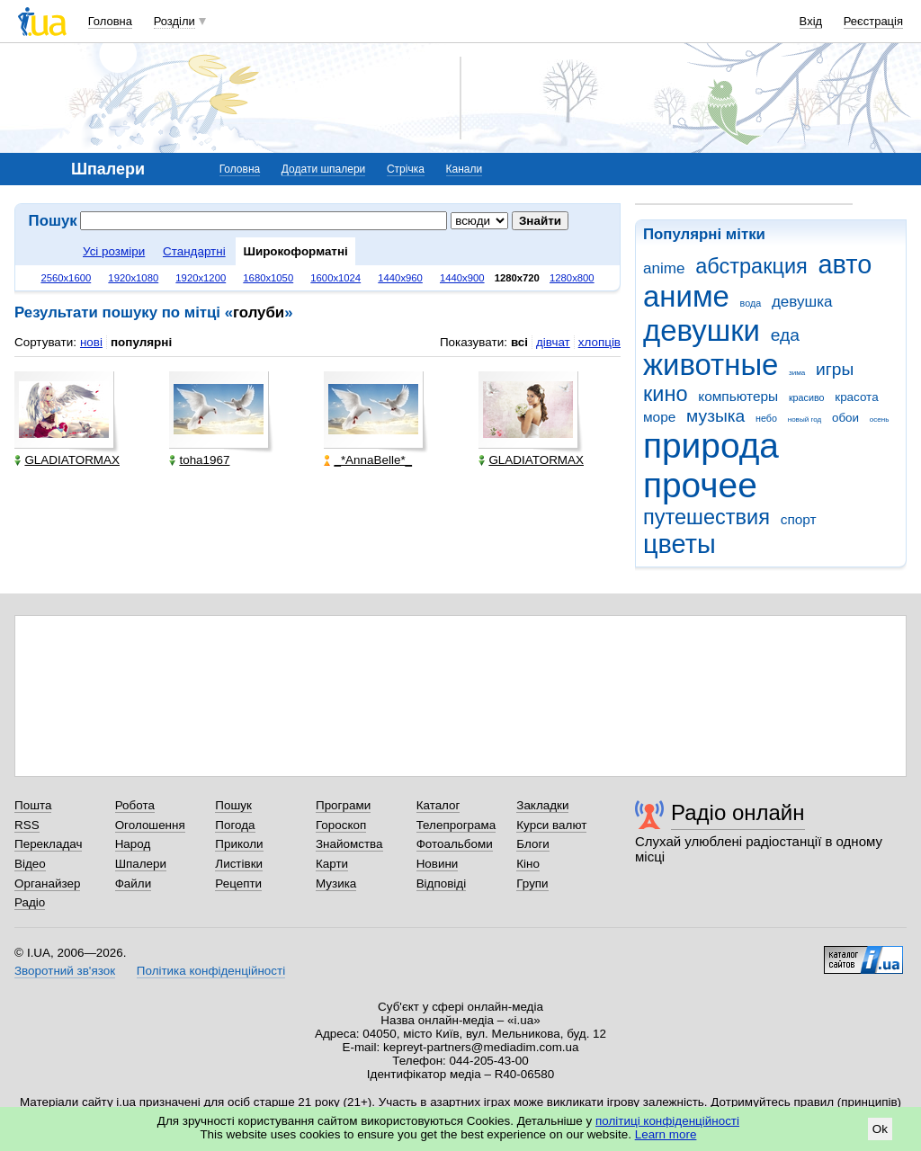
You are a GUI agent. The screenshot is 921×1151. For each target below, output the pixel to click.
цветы (679, 544)
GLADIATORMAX (67, 460)
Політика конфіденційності (211, 970)
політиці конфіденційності (667, 1121)
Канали (464, 169)
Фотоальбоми (454, 844)
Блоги (533, 844)
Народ (133, 844)
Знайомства (349, 844)
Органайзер (47, 883)
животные (710, 364)
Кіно (528, 863)
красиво (807, 397)
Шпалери (140, 863)
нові (91, 342)
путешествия (706, 517)
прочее (700, 485)
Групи (532, 883)
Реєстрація (873, 21)
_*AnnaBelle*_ (368, 460)
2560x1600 (65, 277)
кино (665, 394)
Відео (30, 863)
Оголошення (150, 825)
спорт (799, 519)
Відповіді (441, 883)
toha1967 (199, 460)
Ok (880, 1129)
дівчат (553, 342)
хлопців (599, 342)
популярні (141, 342)
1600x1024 (335, 277)
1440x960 (400, 277)
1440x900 (462, 277)
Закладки (542, 805)
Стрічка (406, 169)
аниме (686, 296)
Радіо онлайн (738, 812)
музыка (715, 415)
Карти (332, 863)
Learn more (666, 1134)
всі (519, 342)
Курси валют (551, 825)
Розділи (174, 21)
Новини (437, 863)
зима (797, 373)
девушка (802, 301)
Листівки (239, 863)
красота (856, 397)
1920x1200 (200, 277)
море (659, 416)
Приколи (239, 844)
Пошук (233, 805)
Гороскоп (341, 825)
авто (845, 264)
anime (663, 268)
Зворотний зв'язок (64, 970)
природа (711, 445)
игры (835, 369)
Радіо (29, 902)
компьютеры (738, 396)
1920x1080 (133, 277)
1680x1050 (268, 277)
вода (751, 303)
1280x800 (572, 277)
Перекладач (48, 844)
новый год (804, 419)
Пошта (32, 805)
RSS (27, 825)
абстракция (751, 266)
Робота (135, 805)
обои (845, 417)
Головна (110, 21)
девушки (701, 330)
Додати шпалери (323, 169)
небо (766, 418)
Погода (235, 825)
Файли (133, 883)
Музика (336, 883)
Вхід (811, 21)
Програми (343, 805)
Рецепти (238, 883)
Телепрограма (456, 825)
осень (880, 419)
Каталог (438, 805)
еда (785, 335)
